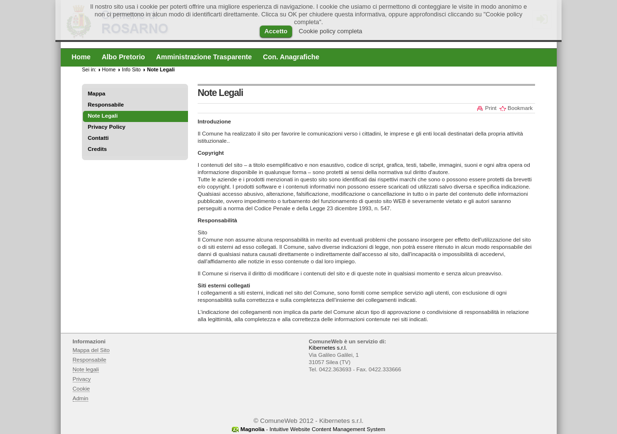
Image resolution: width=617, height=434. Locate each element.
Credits (97, 149)
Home (109, 69)
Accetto (276, 31)
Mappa (97, 93)
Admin (81, 398)
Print (490, 108)
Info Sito (131, 69)
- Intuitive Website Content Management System (313, 429)
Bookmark (520, 108)
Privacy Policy (106, 127)
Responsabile (106, 105)
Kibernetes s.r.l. (328, 348)
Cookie (81, 389)
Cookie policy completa (330, 31)
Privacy (82, 379)
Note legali (86, 369)
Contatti (98, 138)
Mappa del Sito (91, 350)
